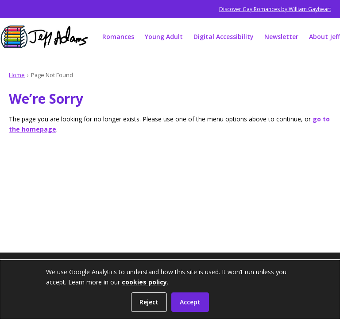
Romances (118, 36)
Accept (190, 302)
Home (17, 75)
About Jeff (324, 36)
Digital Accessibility (223, 36)
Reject (148, 302)
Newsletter (281, 36)
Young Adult (164, 36)
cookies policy (144, 282)
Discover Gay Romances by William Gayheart (275, 9)
